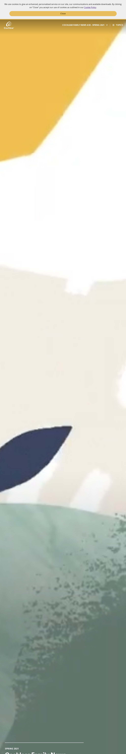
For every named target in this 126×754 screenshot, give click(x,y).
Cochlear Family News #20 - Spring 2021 (83, 25)
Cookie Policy (90, 7)
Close (63, 13)
